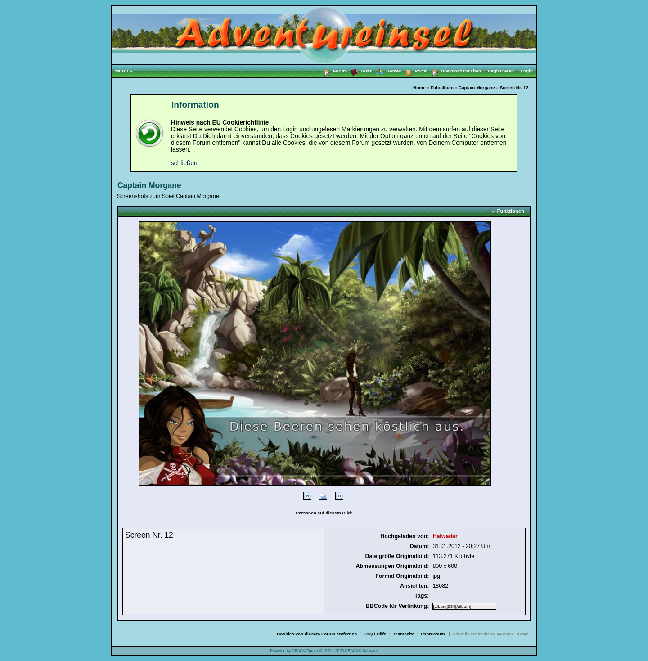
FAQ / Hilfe (375, 633)
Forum (333, 70)
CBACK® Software (361, 650)
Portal (414, 70)
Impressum (433, 633)
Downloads (446, 70)
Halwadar (444, 536)
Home (419, 87)
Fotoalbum (442, 87)
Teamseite (403, 633)
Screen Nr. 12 (514, 87)
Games (386, 71)
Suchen (476, 70)
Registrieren (504, 70)
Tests (359, 70)
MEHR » (123, 70)
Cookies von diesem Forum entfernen (317, 633)
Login (527, 70)
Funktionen (510, 211)
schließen (184, 163)
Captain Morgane (477, 87)
